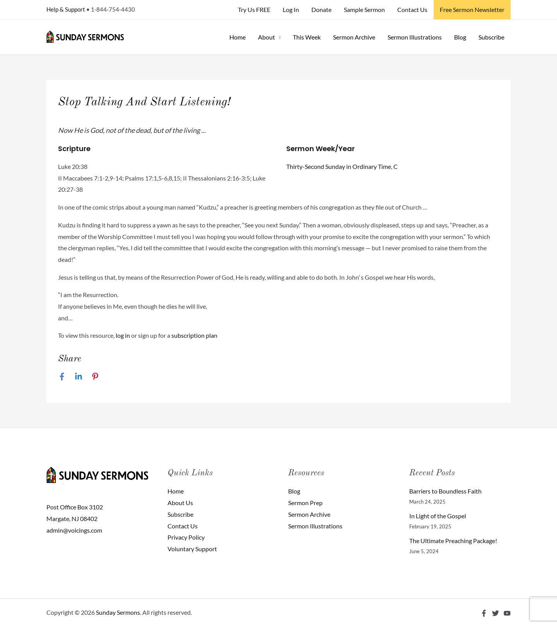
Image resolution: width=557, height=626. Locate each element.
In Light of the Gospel (437, 515)
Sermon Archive (354, 37)
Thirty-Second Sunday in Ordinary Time (338, 166)
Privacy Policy (186, 537)
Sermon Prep (305, 502)
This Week (307, 37)
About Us (180, 502)
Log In (291, 9)
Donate (321, 9)
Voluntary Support (192, 548)
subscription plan (194, 335)
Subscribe (491, 37)
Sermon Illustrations (415, 37)
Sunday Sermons (118, 612)
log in (123, 335)
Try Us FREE (254, 9)
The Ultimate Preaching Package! (453, 540)
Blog (460, 37)
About (266, 37)
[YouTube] (507, 613)
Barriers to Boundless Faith (445, 491)
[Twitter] (495, 613)
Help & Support (65, 9)
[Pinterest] (95, 376)
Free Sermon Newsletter (472, 9)
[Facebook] (62, 376)
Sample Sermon (364, 9)
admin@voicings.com (74, 530)
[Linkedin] (78, 376)
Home (237, 37)
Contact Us (412, 9)
